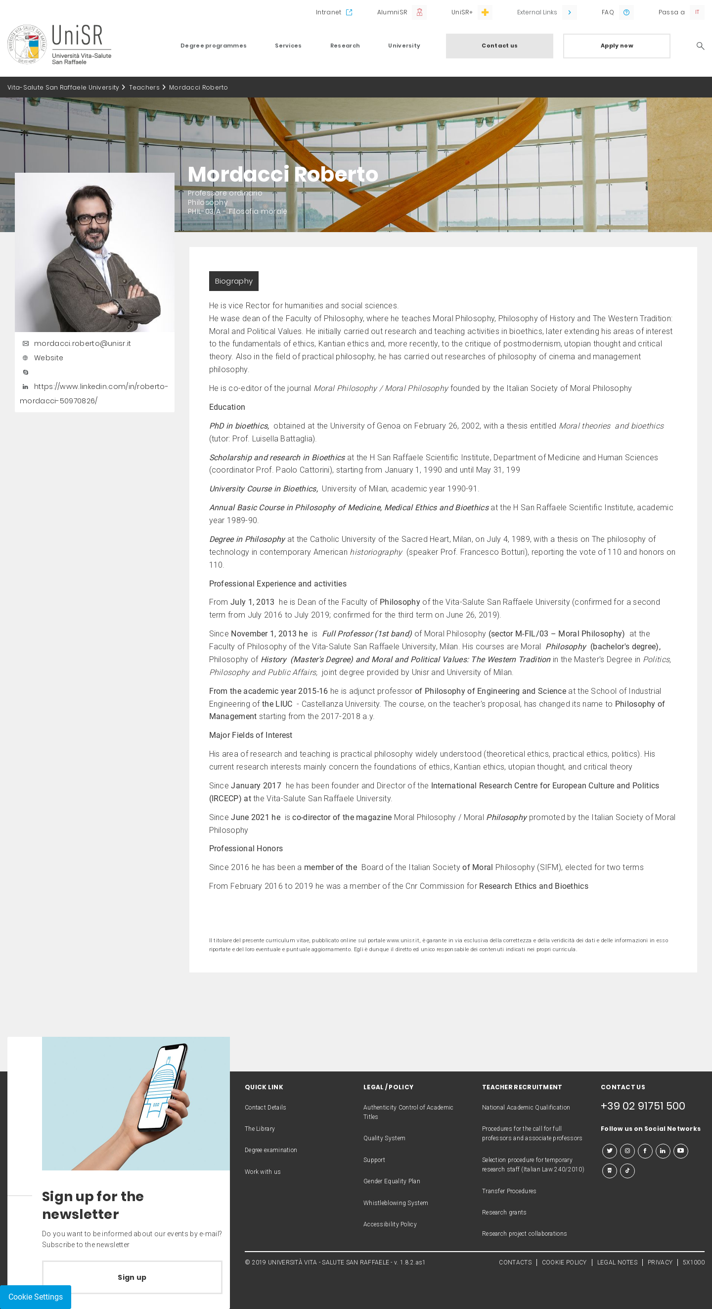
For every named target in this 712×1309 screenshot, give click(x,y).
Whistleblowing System (395, 1203)
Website (41, 358)
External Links (537, 12)
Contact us (500, 45)
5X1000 (694, 1262)
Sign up (132, 1277)
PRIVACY (660, 1262)
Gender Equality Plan (391, 1181)
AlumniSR (392, 12)
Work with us (263, 1171)
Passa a (672, 12)
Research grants (504, 1212)
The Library (260, 1128)
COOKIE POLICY (564, 1262)
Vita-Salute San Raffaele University (63, 87)
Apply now (617, 45)
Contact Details (266, 1107)
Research (345, 45)
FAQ (608, 12)
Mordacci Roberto (198, 87)
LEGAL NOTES (617, 1262)
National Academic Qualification (526, 1107)
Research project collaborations (524, 1233)
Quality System (384, 1138)
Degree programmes (213, 45)
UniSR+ (462, 12)
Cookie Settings (35, 1297)
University (404, 45)
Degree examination (271, 1150)
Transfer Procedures (509, 1191)
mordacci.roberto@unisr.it (76, 343)
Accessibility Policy (390, 1224)
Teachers (144, 87)
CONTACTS (515, 1262)
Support (374, 1160)
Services (288, 45)
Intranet (328, 12)
